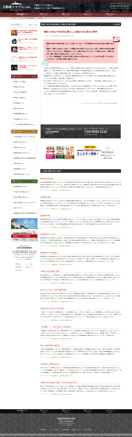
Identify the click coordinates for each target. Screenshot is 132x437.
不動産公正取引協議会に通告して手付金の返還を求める (58, 382)
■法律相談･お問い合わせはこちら (120, 6)
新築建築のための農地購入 (49, 252)
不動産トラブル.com (16, 8)
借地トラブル (88, 15)
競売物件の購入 (45, 215)
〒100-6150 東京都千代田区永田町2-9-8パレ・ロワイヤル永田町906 (66, 423)
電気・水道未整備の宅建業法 (49, 345)
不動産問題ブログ (22, 15)
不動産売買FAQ (55, 35)
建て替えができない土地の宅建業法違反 (53, 290)
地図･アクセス (116, 11)
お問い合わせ (110, 15)
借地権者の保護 (45, 197)
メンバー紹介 (97, 11)
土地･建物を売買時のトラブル (66, 35)
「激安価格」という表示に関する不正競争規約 (55, 327)
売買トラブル (44, 15)
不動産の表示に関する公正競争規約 (52, 308)
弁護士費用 (107, 11)
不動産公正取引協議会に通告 (49, 271)
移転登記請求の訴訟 (47, 178)
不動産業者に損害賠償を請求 (49, 364)
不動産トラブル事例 (33, 24)
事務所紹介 (88, 11)
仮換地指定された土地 (47, 234)
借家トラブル (66, 15)
